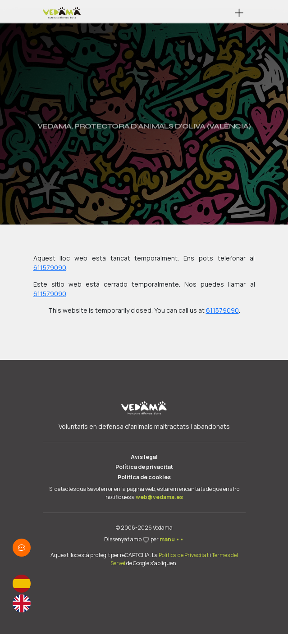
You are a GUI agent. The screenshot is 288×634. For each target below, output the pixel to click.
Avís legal (144, 457)
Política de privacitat (144, 467)
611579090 (49, 267)
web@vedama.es (159, 497)
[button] (239, 13)
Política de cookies (144, 477)
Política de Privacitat (184, 555)
